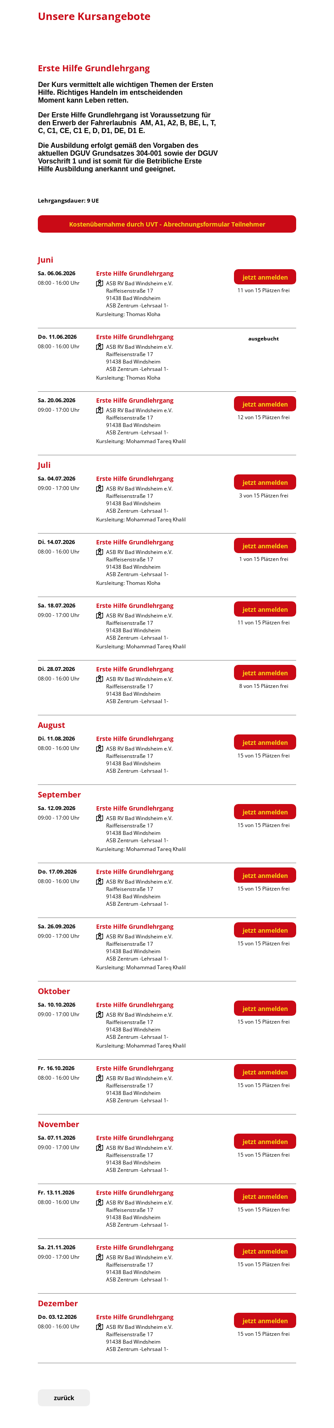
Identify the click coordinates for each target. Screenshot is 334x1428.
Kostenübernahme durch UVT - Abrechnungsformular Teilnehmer (167, 224)
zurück (64, 1398)
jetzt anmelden (265, 277)
